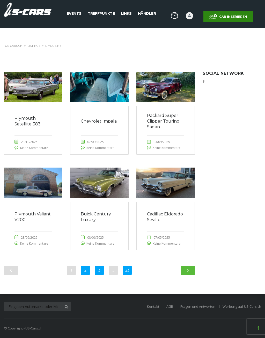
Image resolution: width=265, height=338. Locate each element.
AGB (169, 306)
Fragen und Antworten (197, 306)
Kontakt (153, 306)
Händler (147, 13)
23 (127, 270)
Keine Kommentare (34, 148)
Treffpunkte (101, 13)
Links (126, 13)
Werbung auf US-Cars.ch (242, 306)
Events (74, 13)
